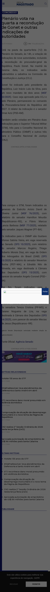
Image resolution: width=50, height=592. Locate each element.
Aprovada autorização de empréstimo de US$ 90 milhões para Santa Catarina (22, 432)
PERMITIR (36, 584)
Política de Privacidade (11, 566)
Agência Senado (24, 333)
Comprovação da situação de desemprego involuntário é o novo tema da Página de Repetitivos (23, 407)
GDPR (37, 578)
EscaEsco (24, 569)
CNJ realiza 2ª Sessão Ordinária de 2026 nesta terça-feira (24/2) (22, 420)
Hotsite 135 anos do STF (13, 370)
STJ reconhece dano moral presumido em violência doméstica (23, 393)
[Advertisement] (25, 170)
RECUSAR (14, 584)
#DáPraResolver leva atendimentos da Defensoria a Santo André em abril (21, 381)
